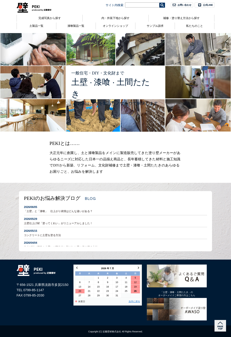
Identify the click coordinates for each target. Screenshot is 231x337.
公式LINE (208, 5)
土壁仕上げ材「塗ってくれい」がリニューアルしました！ (115, 221)
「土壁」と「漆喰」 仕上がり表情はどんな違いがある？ (115, 209)
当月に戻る (134, 301)
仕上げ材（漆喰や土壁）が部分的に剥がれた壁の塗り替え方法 (115, 244)
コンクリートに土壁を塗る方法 (115, 233)
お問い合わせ (184, 5)
